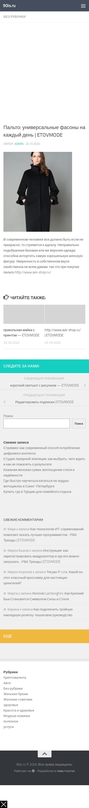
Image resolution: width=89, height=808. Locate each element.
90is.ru (9, 5)
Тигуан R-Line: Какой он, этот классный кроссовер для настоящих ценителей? (43, 577)
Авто (7, 683)
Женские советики (17, 699)
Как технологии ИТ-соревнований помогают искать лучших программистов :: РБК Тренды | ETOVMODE (43, 534)
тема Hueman (66, 771)
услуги (8, 727)
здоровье (10, 705)
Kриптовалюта (14, 677)
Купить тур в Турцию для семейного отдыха (37, 492)
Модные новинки (16, 716)
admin (19, 143)
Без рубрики (14, 17)
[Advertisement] (44, 77)
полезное (10, 721)
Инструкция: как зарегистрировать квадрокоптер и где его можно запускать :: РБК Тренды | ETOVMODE (41, 556)
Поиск (8, 416)
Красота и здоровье (18, 710)
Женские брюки (15, 694)
